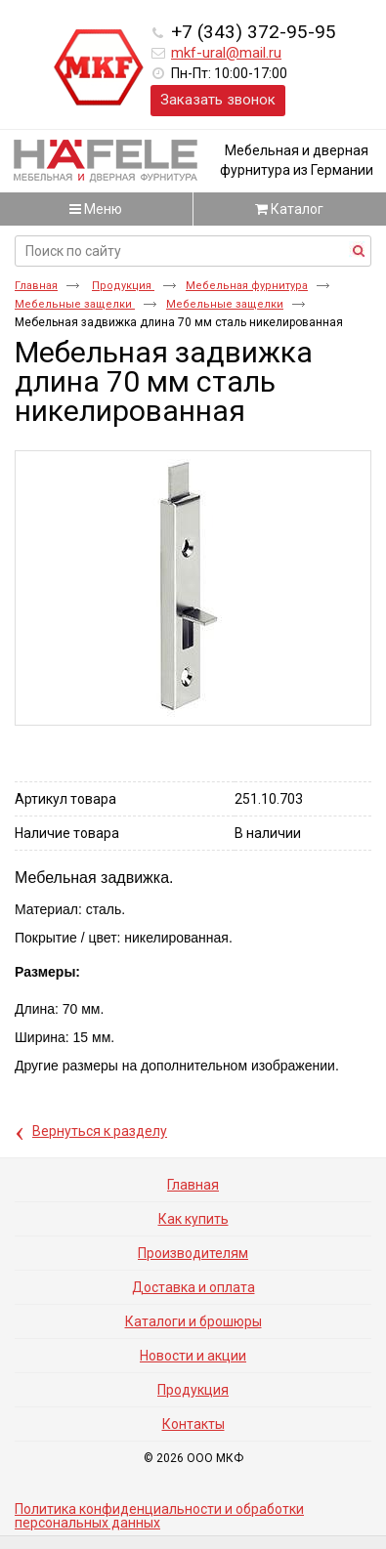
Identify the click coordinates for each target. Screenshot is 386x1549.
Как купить (193, 1219)
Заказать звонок (218, 99)
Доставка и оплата (193, 1287)
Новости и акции (193, 1355)
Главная (36, 285)
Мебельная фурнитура (247, 285)
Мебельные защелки (75, 304)
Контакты (193, 1424)
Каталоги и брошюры (193, 1321)
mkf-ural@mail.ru (226, 53)
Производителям (193, 1253)
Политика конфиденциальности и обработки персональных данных (159, 1515)
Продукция (123, 285)
